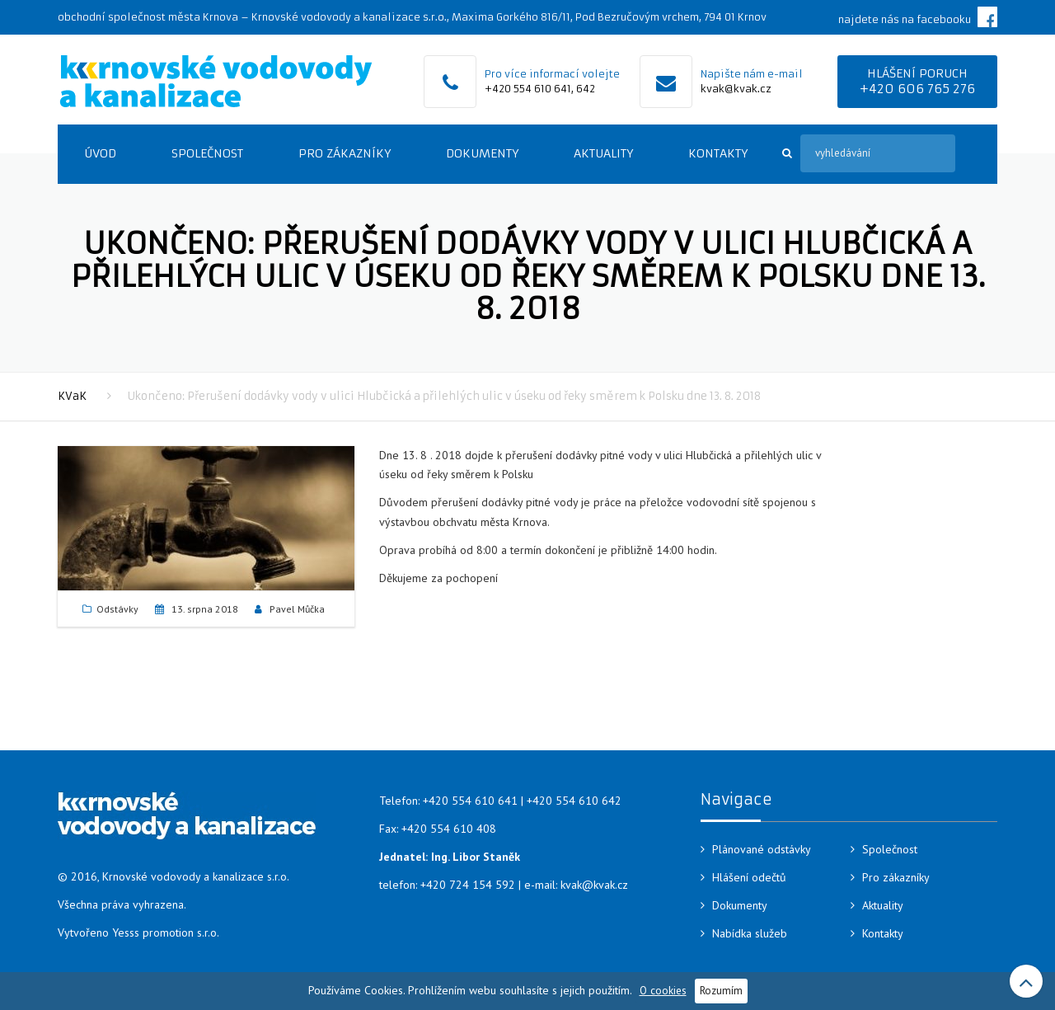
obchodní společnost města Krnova (148, 17)
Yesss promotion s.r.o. (165, 932)
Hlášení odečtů (749, 877)
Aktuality (603, 153)
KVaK (72, 396)
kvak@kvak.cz (736, 88)
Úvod (100, 153)
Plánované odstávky (761, 849)
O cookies (663, 990)
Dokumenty (482, 153)
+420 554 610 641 (528, 88)
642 (585, 88)
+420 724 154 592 (467, 884)
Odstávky (117, 609)
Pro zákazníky (344, 153)
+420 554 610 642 (574, 800)
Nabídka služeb (749, 933)
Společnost (207, 153)
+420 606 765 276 (917, 88)
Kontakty (718, 153)
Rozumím (721, 990)
